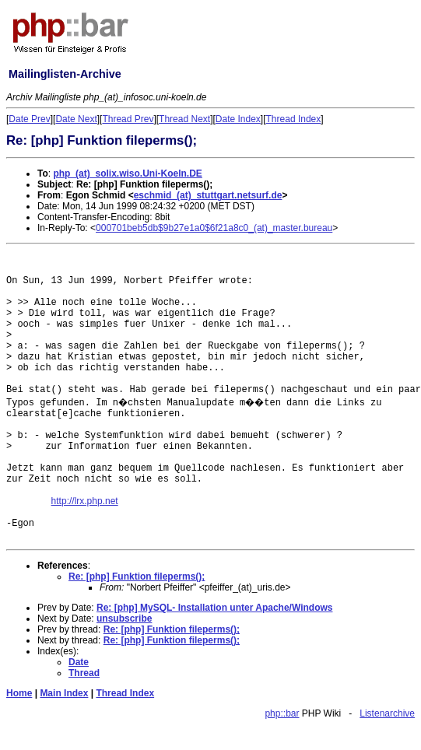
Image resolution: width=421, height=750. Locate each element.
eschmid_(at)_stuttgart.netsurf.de (208, 195)
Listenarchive (387, 713)
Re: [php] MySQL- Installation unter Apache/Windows (214, 607)
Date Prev (29, 119)
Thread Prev (127, 119)
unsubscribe (124, 618)
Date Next (75, 119)
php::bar (282, 713)
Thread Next (184, 119)
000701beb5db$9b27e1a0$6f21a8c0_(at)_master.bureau (214, 228)
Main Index (64, 693)
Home (19, 693)
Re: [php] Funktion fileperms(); (136, 576)
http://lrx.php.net (84, 501)
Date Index (238, 119)
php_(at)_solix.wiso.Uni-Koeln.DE (127, 173)
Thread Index (293, 119)
